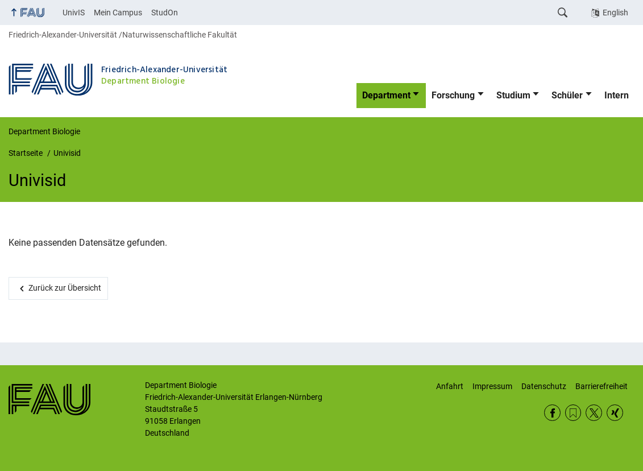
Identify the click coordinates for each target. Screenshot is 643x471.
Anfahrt (449, 386)
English (615, 12)
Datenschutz (543, 386)
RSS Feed (573, 412)
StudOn (164, 12)
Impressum (492, 386)
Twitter (594, 412)
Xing (615, 412)
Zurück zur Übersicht (64, 287)
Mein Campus (118, 12)
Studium (513, 95)
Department (386, 95)
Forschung (453, 95)
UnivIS (74, 12)
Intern (616, 95)
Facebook (552, 412)
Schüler (567, 95)
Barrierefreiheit (601, 386)
